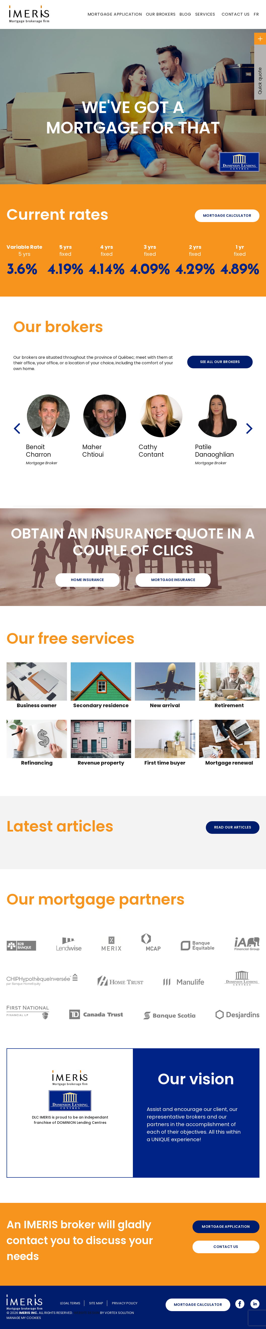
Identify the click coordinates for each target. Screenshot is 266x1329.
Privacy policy (124, 1303)
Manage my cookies (24, 1317)
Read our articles (232, 827)
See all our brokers (220, 361)
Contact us (236, 14)
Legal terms (70, 1303)
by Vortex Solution (117, 1312)
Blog (185, 14)
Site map (96, 1303)
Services (205, 14)
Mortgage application (115, 14)
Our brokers (161, 14)
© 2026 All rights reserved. (40, 1312)
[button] (16, 421)
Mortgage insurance (173, 579)
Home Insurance (87, 579)
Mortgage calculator (227, 215)
